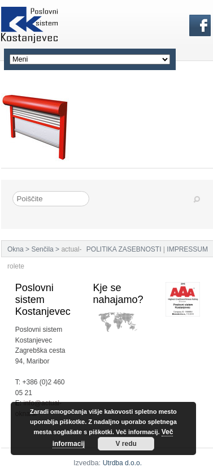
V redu (125, 444)
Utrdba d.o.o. (122, 463)
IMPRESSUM (187, 249)
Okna (15, 249)
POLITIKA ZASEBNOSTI (124, 249)
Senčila (42, 249)
